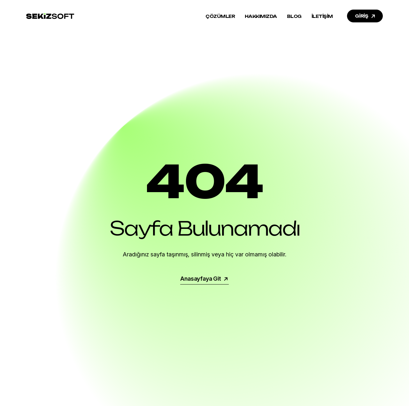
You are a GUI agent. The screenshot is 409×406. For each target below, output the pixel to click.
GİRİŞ (365, 16)
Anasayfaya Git (204, 278)
